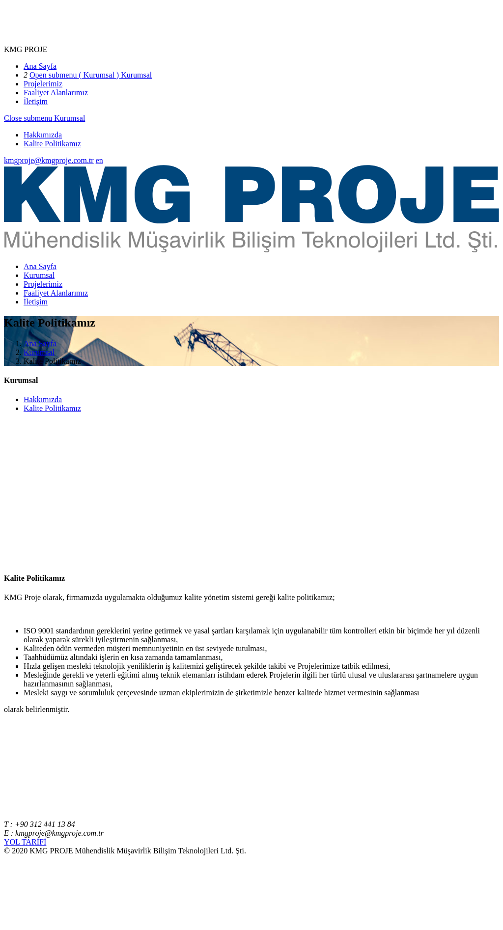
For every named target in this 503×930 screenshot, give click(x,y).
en (99, 160)
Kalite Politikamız (52, 143)
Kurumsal (135, 75)
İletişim (36, 101)
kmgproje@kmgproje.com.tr (49, 160)
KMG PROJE (25, 49)
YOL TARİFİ (25, 842)
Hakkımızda (43, 135)
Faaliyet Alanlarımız (56, 92)
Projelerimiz (43, 84)
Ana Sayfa (40, 66)
